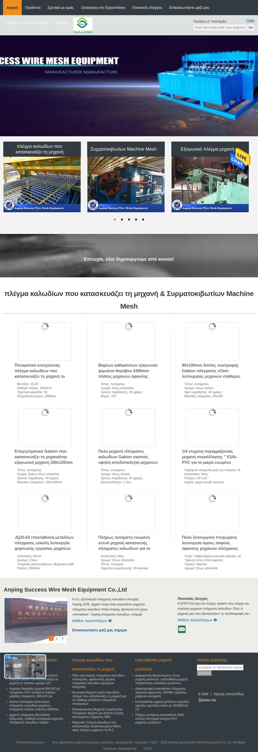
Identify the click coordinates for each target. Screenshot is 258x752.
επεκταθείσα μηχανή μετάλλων (153, 664)
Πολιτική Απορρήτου (29, 742)
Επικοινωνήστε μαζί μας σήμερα (99, 630)
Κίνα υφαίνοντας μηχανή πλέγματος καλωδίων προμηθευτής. (93, 742)
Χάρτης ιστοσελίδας (228, 694)
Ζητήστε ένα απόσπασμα (28, 22)
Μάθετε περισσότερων (92, 621)
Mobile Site (207, 700)
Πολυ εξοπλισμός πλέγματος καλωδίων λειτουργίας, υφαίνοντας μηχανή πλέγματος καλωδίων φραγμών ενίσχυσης (98, 681)
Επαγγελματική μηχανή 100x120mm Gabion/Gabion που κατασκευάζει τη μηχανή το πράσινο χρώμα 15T (33, 679)
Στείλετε (204, 673)
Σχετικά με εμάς (61, 7)
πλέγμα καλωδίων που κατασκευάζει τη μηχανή (40, 149)
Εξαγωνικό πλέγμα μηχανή (207, 149)
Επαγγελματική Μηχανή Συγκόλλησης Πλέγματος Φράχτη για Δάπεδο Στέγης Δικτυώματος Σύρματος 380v (98, 713)
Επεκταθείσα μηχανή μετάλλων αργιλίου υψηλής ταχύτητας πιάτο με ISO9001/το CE (162, 705)
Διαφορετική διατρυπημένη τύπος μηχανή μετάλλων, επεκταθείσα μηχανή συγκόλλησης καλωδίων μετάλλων (161, 679)
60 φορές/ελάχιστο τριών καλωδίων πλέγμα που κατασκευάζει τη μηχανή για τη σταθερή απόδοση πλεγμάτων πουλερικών (99, 698)
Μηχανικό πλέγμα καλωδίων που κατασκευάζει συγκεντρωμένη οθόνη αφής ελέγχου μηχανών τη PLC (96, 726)
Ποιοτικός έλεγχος (147, 7)
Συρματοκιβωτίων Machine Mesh (123, 149)
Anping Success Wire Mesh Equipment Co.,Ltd (65, 589)
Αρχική (12, 7)
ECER (148, 748)
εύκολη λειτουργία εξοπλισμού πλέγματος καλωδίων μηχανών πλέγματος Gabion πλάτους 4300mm (34, 705)
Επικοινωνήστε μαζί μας (189, 7)
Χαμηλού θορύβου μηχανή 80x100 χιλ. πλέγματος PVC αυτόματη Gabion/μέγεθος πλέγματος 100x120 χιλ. (35, 692)
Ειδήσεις (63, 22)
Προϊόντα (33, 7)
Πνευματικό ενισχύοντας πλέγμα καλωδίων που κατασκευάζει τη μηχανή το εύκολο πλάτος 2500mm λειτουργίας (40, 376)
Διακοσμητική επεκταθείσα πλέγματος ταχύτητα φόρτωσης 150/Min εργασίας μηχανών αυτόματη (160, 692)
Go (250, 27)
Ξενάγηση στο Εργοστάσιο (103, 7)
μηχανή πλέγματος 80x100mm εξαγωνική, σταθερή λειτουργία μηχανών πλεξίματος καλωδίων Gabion (36, 718)
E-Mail (203, 694)
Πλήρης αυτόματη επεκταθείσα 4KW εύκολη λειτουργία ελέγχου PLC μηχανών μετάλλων (159, 718)
